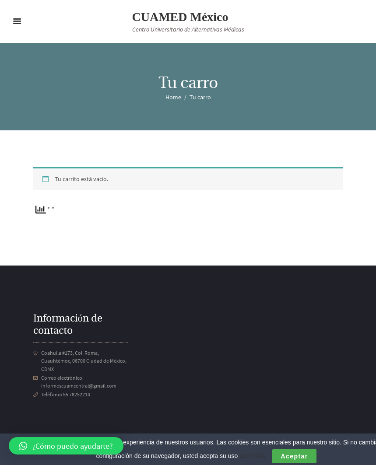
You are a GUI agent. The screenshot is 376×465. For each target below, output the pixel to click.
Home (173, 97)
